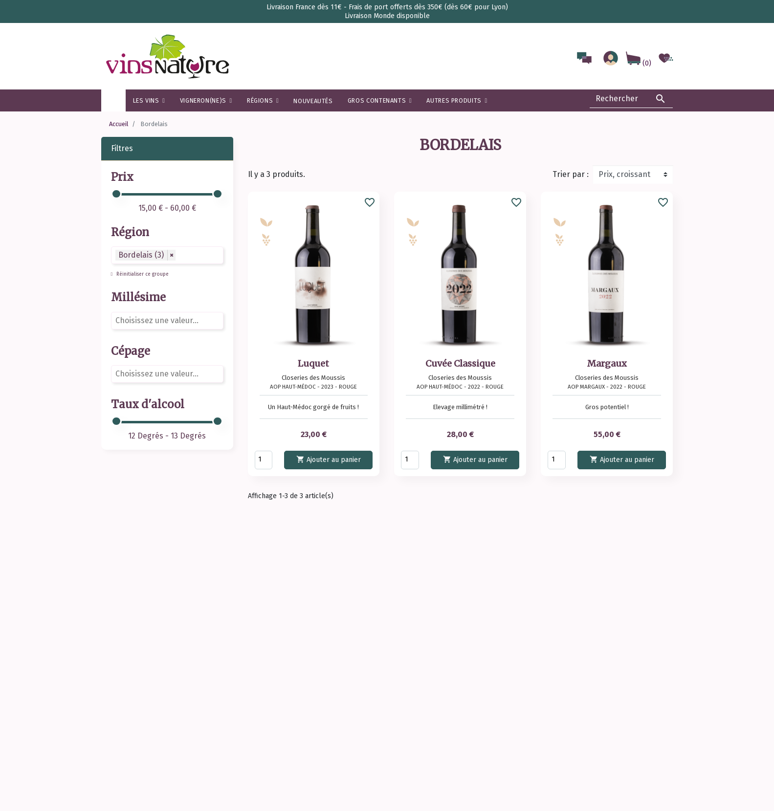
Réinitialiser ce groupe (142, 274)
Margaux (607, 363)
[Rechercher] (631, 98)
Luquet (313, 363)
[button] (263, 100)
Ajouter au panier (328, 459)
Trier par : (571, 174)
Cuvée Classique (460, 363)
